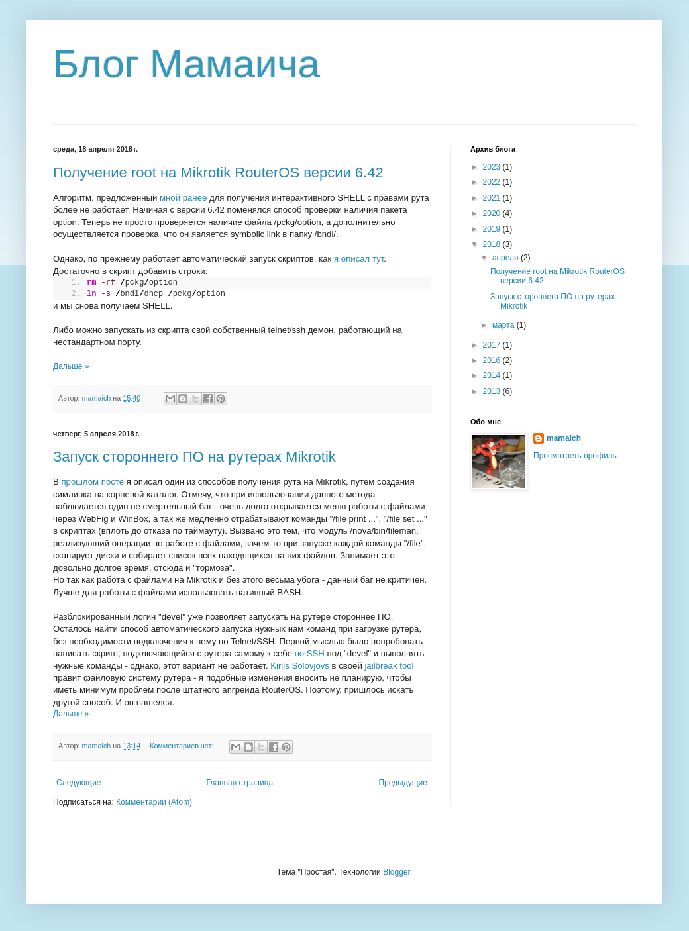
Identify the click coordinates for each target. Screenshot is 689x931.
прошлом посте (92, 482)
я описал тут (359, 259)
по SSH (310, 653)
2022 (493, 182)
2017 (493, 345)
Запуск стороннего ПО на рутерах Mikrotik (194, 456)
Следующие (78, 782)
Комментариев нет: (182, 746)
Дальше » (71, 366)
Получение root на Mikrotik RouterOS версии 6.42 (218, 172)
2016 (493, 360)
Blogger (396, 872)
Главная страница (240, 782)
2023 (493, 167)
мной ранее (183, 198)
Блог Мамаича (186, 64)
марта (504, 325)
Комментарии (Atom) (154, 802)
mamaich (564, 438)
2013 (493, 391)
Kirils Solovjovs (299, 666)
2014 (493, 375)
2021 (493, 198)
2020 (493, 213)
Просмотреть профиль (575, 455)
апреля (506, 257)
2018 (493, 244)
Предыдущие (402, 782)
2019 (493, 229)
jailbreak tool (388, 666)
